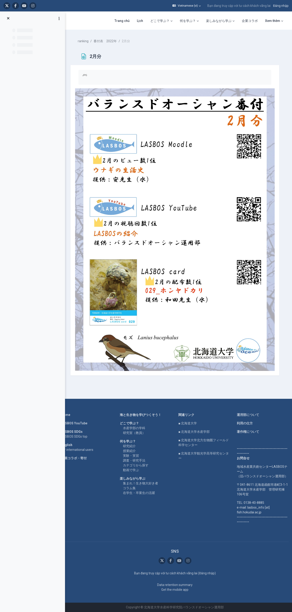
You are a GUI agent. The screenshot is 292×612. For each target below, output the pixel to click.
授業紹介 (129, 451)
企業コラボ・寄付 (74, 458)
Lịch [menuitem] (140, 21)
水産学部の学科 (134, 428)
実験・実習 (131, 455)
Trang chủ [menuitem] (122, 21)
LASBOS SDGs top (74, 436)
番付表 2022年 (105, 41)
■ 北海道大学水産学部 (194, 431)
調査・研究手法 (134, 460)
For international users (77, 450)
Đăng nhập (281, 6)
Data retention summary (175, 585)
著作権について (248, 431)
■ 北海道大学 (187, 423)
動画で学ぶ (131, 470)
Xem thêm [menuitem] (272, 21)
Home (65, 415)
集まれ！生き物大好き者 (140, 483)
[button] (187, 5)
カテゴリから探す (136, 465)
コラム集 (129, 488)
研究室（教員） (134, 433)
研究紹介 (129, 446)
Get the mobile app (174, 589)
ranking (83, 41)
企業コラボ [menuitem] (250, 21)
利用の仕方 (245, 423)
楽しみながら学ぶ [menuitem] (219, 21)
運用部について (248, 415)
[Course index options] (59, 18)
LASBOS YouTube (74, 423)
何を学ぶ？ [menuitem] (188, 21)
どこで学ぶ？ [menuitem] (159, 21)
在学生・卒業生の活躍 (139, 493)
